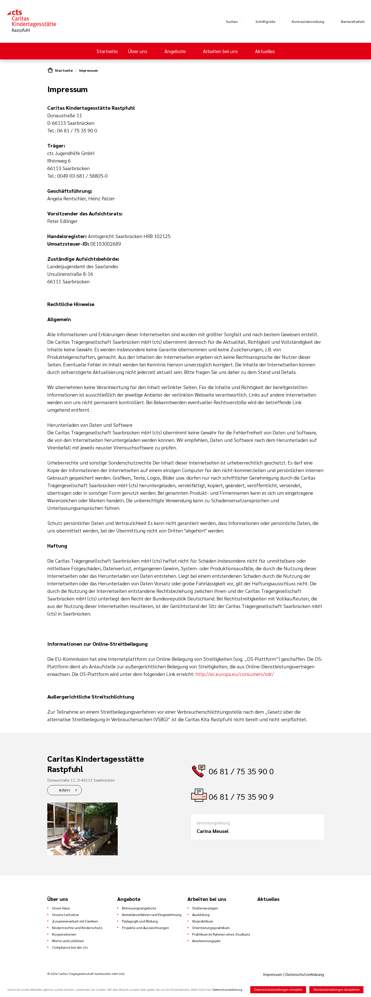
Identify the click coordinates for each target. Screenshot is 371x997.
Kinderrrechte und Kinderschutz (77, 927)
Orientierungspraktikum (211, 927)
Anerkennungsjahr (206, 940)
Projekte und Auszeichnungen (145, 927)
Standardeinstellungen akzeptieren (336, 989)
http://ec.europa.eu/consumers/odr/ (234, 674)
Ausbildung (201, 914)
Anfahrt (64, 790)
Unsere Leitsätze (65, 914)
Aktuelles (265, 51)
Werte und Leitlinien (68, 940)
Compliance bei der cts (70, 947)
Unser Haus (61, 908)
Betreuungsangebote (139, 908)
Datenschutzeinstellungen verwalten (278, 989)
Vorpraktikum (202, 921)
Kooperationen (64, 934)
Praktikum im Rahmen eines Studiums (221, 934)
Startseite (107, 51)
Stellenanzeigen (205, 908)
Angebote (175, 51)
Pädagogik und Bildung (140, 921)
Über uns (138, 51)
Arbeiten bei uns (221, 51)
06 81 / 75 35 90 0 (241, 771)
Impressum (88, 70)
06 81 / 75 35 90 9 (241, 796)
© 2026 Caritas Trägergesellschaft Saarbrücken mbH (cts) (85, 974)
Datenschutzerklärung (304, 974)
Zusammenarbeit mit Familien (75, 921)
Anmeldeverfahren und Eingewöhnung (151, 914)
